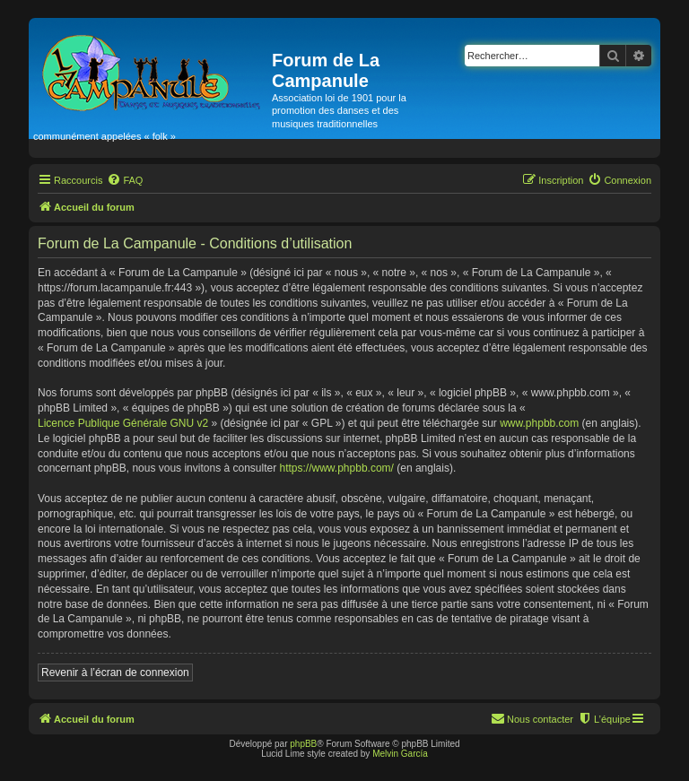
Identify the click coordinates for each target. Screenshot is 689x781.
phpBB (303, 744)
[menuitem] (125, 180)
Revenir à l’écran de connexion (115, 672)
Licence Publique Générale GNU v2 (123, 423)
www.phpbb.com (539, 423)
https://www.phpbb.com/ (337, 468)
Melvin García (400, 754)
